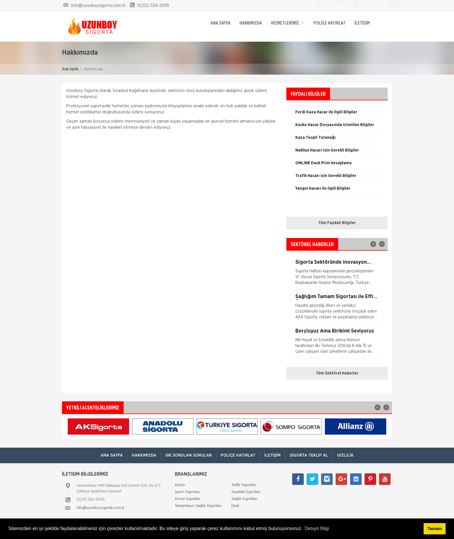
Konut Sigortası (187, 499)
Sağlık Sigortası (244, 499)
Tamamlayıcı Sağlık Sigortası (198, 506)
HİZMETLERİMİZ (288, 22)
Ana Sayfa (70, 69)
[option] (337, 139)
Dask (235, 506)
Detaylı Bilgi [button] (317, 528)
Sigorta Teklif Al (309, 455)
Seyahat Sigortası (245, 492)
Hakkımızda (250, 23)
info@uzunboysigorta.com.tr (100, 508)
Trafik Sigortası (243, 485)
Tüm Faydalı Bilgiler (337, 223)
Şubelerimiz (302, 5)
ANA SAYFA (220, 23)
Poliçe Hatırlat (329, 23)
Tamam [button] (434, 528)
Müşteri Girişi (374, 5)
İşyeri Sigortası (187, 492)
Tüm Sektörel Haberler (337, 373)
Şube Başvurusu (338, 5)
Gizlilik (345, 455)
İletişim (362, 23)
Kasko (180, 485)
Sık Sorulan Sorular (188, 455)
